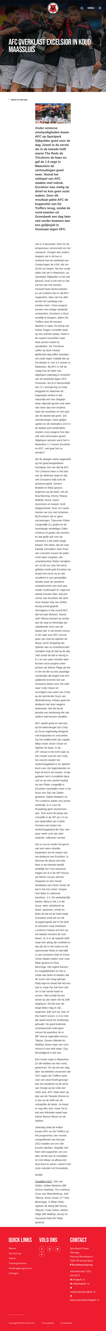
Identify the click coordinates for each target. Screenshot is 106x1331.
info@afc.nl (77, 1279)
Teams (12, 1258)
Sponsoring (15, 1253)
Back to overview (18, 99)
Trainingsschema (18, 1263)
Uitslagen (14, 1273)
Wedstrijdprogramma (21, 1268)
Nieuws (12, 1248)
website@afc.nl (79, 1283)
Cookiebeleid (66, 1323)
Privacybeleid (48, 1323)
